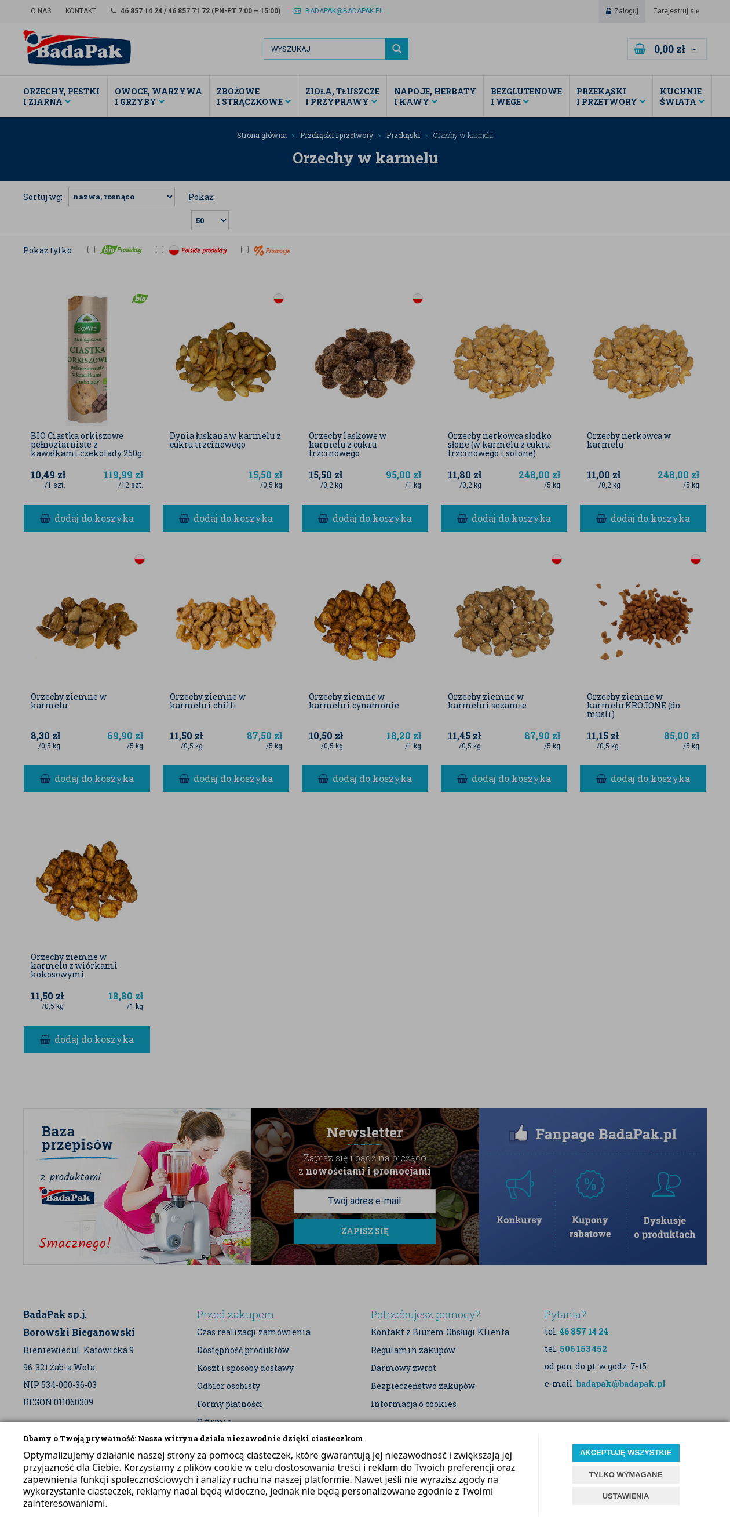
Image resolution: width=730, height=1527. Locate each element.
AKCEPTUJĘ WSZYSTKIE (625, 1452)
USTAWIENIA (626, 1496)
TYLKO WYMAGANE (625, 1474)
